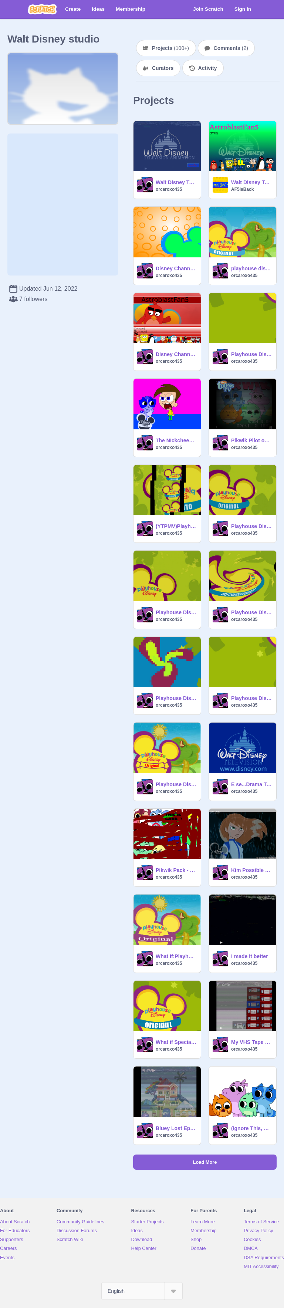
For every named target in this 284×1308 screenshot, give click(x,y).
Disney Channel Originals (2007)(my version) (176, 354)
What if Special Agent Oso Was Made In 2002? (176, 1042)
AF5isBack (242, 189)
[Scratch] (42, 9)
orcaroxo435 (169, 189)
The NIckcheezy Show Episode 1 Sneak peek (176, 440)
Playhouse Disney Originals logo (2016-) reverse (251, 354)
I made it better (249, 956)
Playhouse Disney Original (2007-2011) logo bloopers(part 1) (176, 784)
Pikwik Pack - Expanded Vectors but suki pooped (176, 870)
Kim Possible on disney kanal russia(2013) (251, 870)
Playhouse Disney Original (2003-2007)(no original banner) (176, 612)
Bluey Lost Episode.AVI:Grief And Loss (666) (176, 1128)
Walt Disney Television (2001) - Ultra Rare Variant (251, 182)
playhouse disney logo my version (251, 268)
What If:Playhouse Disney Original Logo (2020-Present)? (176, 956)
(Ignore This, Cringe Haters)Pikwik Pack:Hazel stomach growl (251, 1128)
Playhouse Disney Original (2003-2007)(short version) (251, 526)
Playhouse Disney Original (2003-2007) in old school (251, 612)
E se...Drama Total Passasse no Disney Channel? (251, 784)
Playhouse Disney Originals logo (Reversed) (251, 698)
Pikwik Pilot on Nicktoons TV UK (251, 440)
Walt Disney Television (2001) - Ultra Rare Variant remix (176, 182)
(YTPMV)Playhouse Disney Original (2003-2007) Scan (176, 526)
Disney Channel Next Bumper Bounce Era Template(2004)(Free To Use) (176, 268)
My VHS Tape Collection (251, 1042)
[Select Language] (142, 1291)
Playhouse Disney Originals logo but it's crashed (176, 698)
